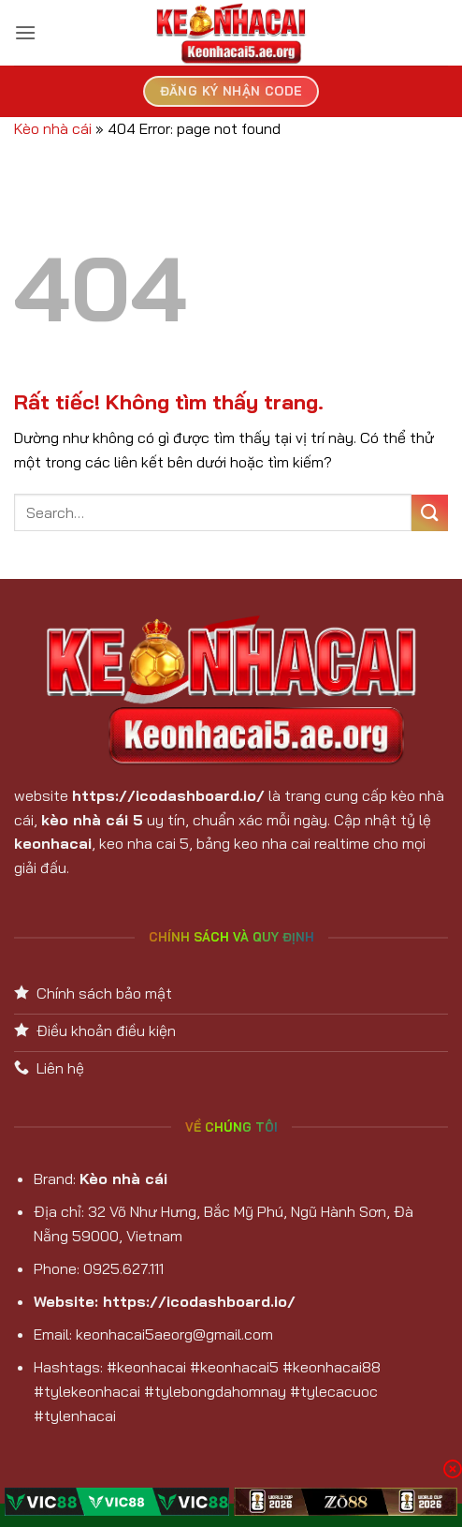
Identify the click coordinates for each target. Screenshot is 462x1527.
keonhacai (53, 843)
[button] (25, 32)
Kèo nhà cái (53, 128)
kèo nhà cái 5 (92, 819)
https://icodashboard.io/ (168, 795)
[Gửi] (429, 513)
